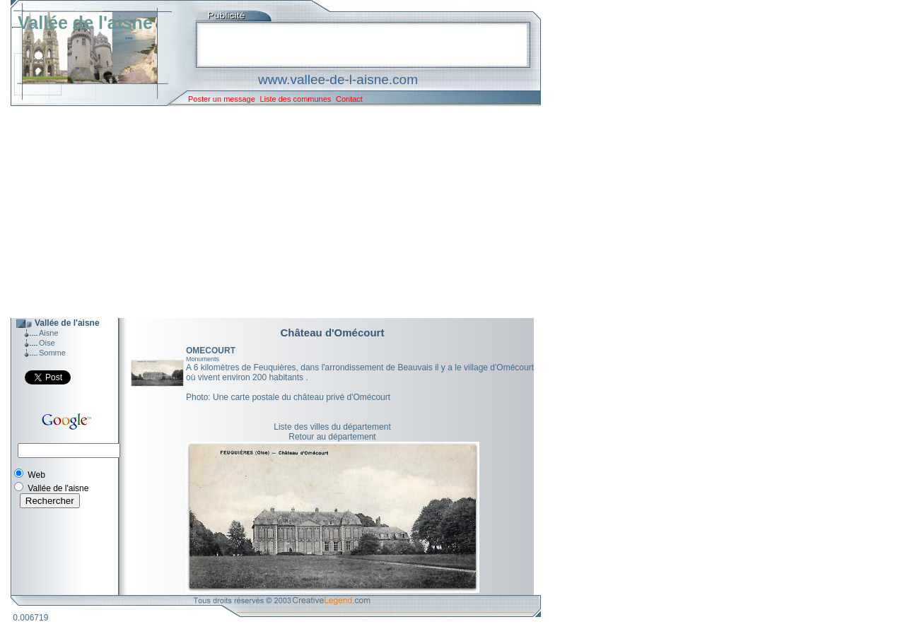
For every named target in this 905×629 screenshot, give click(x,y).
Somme (52, 352)
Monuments (202, 359)
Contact (349, 99)
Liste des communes (295, 99)
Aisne (49, 333)
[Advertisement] (265, 212)
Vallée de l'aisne (85, 23)
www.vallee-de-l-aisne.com (338, 79)
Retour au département (331, 437)
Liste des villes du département (332, 427)
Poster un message (221, 99)
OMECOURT (210, 350)
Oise (47, 343)
